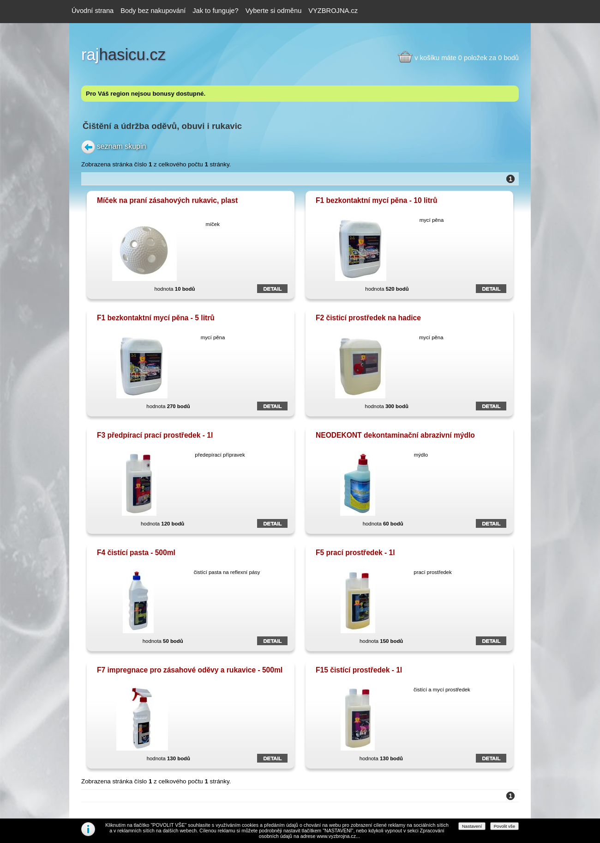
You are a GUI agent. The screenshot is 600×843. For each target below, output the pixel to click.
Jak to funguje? (215, 10)
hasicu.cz (123, 54)
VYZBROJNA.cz (333, 10)
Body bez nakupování (153, 10)
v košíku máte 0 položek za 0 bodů (466, 57)
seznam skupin (121, 146)
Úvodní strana (93, 10)
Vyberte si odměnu (274, 10)
